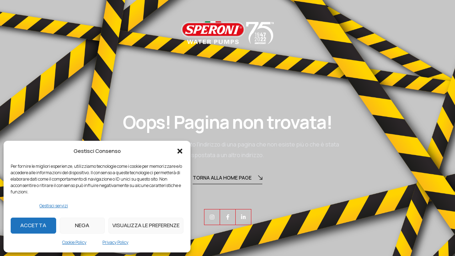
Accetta (33, 225)
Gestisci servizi (53, 206)
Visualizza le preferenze (146, 225)
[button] (179, 151)
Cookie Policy (74, 242)
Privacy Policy (115, 242)
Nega (82, 225)
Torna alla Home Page (227, 178)
